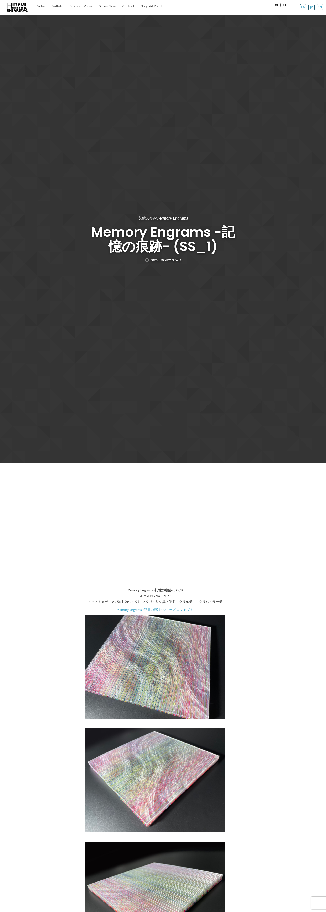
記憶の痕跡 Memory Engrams (163, 218)
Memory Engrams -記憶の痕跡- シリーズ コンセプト (155, 610)
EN (303, 7)
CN (319, 7)
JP (311, 7)
